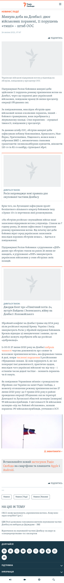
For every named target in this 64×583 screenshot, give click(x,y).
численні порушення (28, 357)
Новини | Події (10, 12)
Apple (54, 466)
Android (8, 470)
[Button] (55, 38)
